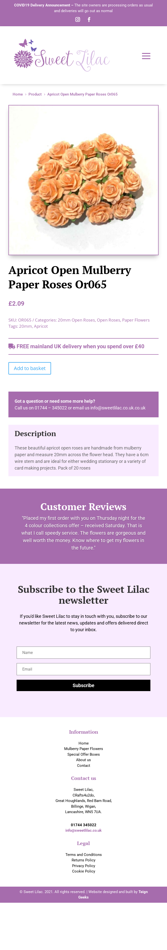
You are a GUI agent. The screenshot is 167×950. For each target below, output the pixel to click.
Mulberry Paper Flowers (83, 749)
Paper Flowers (136, 320)
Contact (83, 765)
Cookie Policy (83, 871)
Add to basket (30, 368)
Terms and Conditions (83, 854)
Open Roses (108, 320)
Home (84, 743)
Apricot (41, 326)
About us (83, 760)
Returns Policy (83, 860)
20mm (25, 326)
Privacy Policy (83, 866)
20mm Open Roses (76, 320)
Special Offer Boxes (83, 754)
